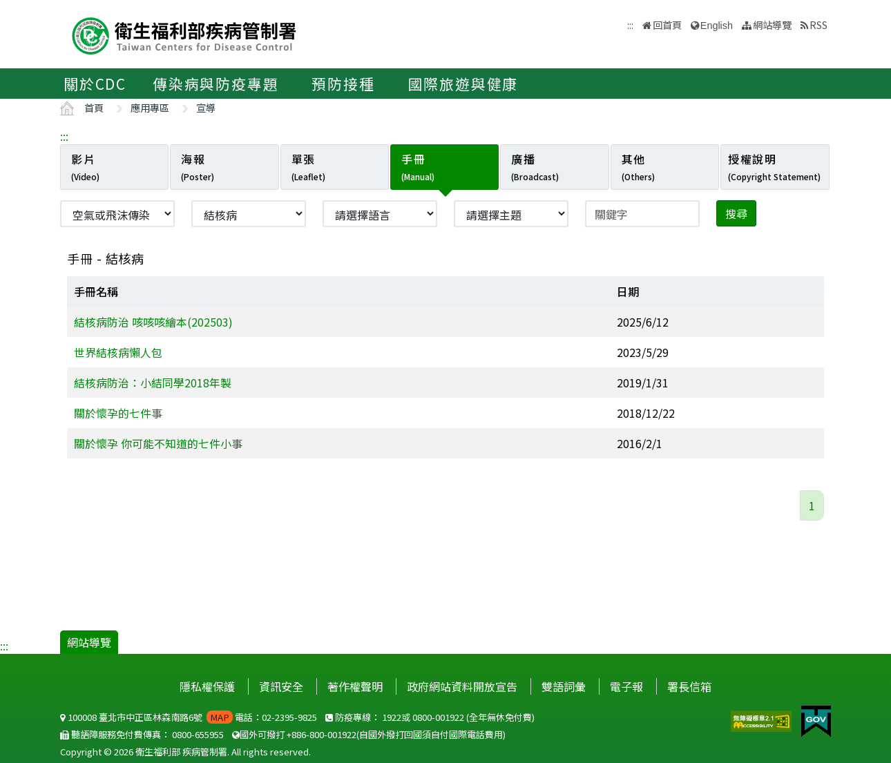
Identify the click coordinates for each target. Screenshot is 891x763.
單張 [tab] (308, 166)
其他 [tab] (638, 166)
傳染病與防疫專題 (215, 83)
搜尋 (736, 213)
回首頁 (667, 24)
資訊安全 (281, 686)
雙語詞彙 (564, 686)
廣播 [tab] (535, 166)
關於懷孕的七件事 (118, 413)
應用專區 (150, 107)
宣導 (205, 107)
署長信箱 (689, 686)
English (716, 25)
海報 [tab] (197, 166)
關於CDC (95, 83)
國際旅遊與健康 (463, 83)
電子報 (626, 686)
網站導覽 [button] (772, 24)
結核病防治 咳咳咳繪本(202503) (153, 321)
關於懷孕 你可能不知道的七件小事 (158, 443)
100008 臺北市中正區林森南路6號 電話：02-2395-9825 (188, 717)
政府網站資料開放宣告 (462, 686)
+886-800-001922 (321, 734)
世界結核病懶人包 (118, 352)
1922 (391, 717)
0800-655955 (198, 734)
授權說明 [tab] (774, 166)
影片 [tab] (85, 166)
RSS (818, 24)
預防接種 (343, 83)
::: (64, 136)
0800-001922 (438, 717)
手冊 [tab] (417, 166)
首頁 (94, 107)
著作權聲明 (355, 686)
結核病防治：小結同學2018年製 (152, 382)
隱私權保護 (207, 686)
